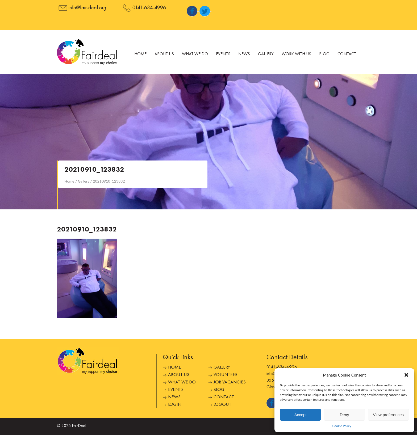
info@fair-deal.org (87, 8)
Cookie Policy (341, 426)
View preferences (388, 414)
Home (140, 54)
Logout (222, 404)
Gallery (266, 54)
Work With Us (296, 54)
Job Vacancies (230, 382)
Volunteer (225, 375)
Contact (346, 54)
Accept (300, 414)
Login (174, 404)
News (244, 54)
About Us (164, 54)
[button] (406, 375)
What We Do (195, 54)
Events (223, 54)
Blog (324, 54)
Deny (344, 414)
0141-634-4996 (149, 8)
